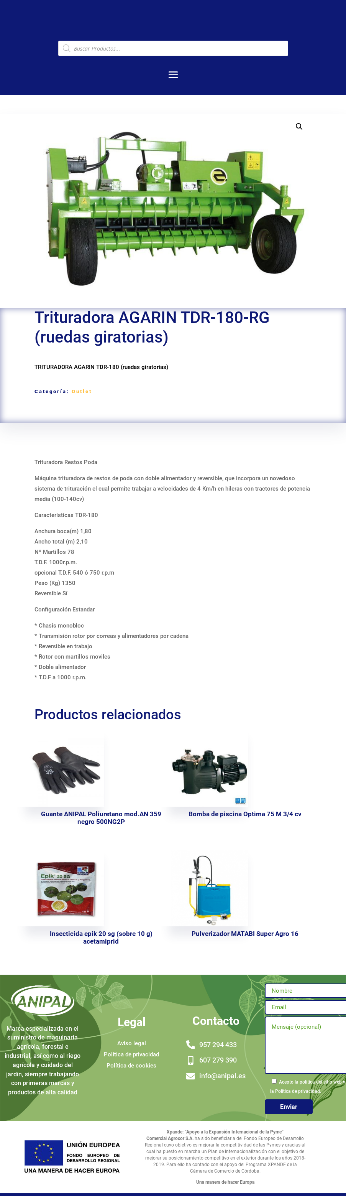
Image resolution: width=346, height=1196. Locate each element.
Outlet (82, 391)
